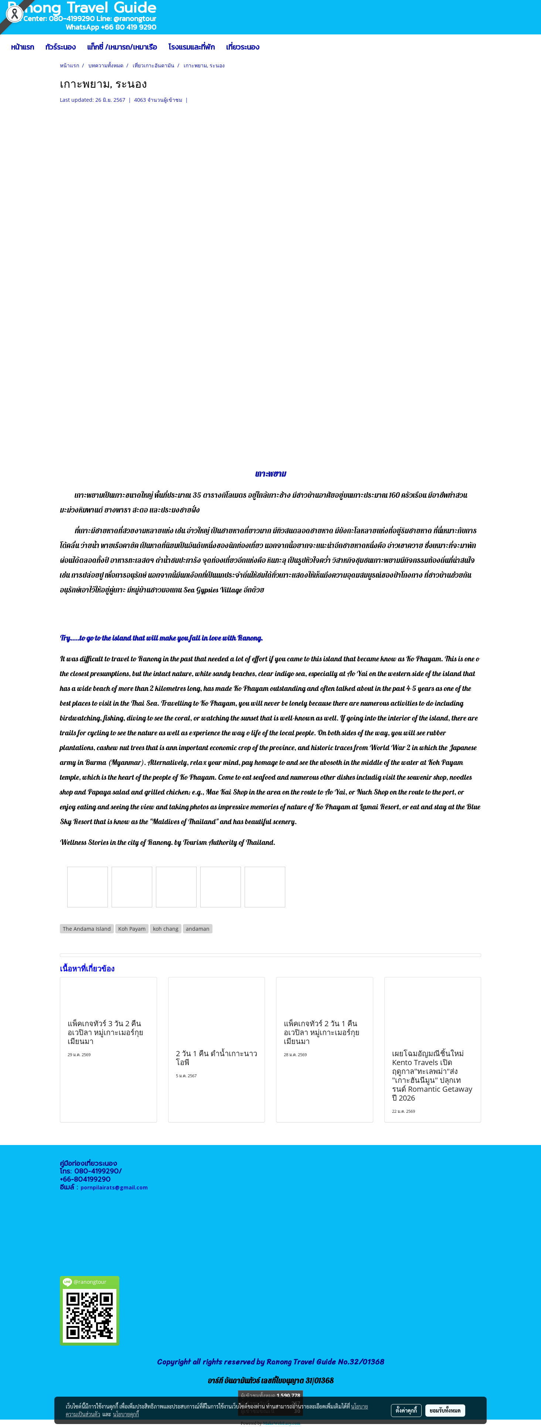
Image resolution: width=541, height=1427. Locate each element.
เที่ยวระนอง (242, 47)
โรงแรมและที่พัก (192, 47)
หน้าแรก (22, 47)
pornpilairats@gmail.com (114, 1187)
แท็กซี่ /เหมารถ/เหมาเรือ (122, 47)
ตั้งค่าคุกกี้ (406, 1410)
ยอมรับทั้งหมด (445, 1410)
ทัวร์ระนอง (60, 47)
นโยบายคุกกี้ (126, 1414)
